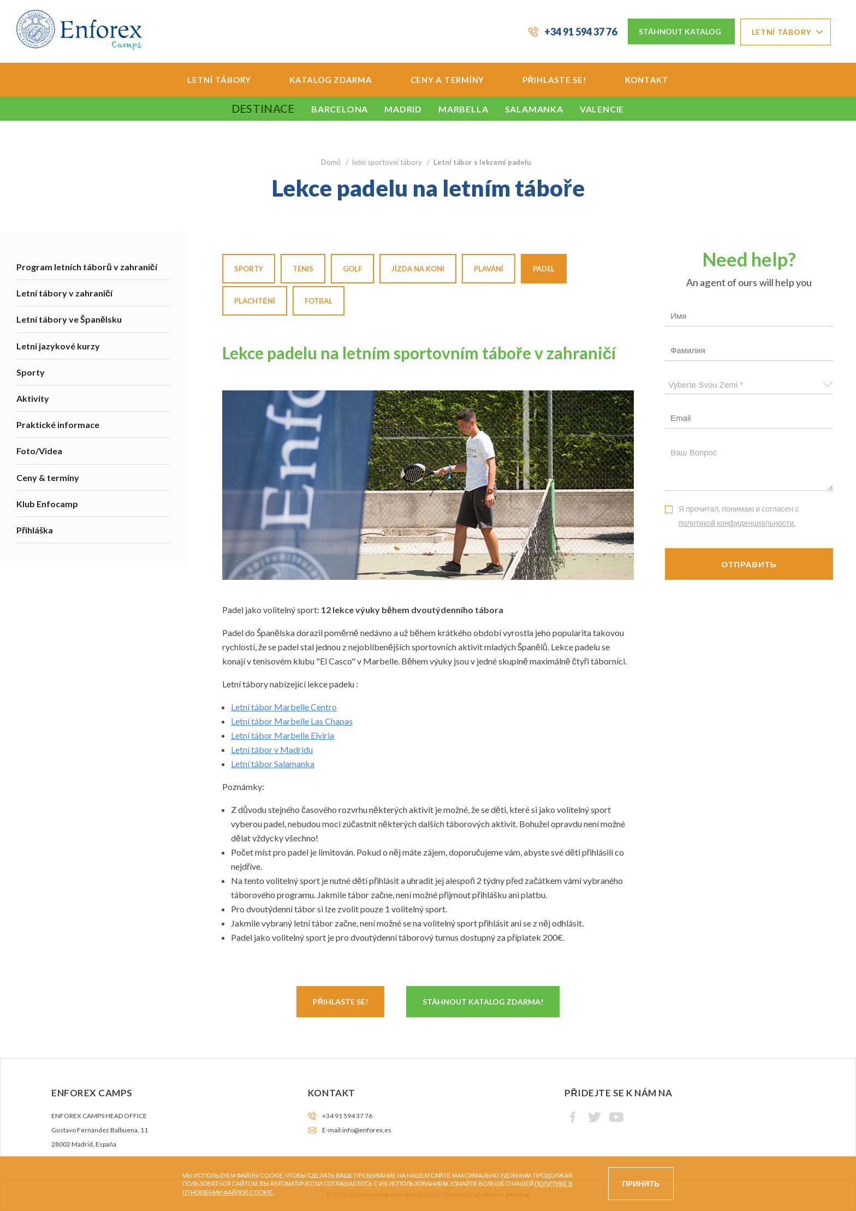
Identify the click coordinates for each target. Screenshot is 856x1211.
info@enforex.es (366, 1130)
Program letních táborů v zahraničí (86, 267)
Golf (352, 268)
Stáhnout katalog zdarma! (483, 1001)
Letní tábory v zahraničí (64, 293)
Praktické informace (57, 424)
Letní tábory (781, 32)
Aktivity (32, 398)
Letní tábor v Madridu (272, 749)
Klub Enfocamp (47, 503)
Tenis (303, 268)
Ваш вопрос (749, 466)
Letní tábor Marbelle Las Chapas (292, 721)
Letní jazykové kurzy (58, 346)
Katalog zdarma (330, 80)
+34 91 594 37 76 (580, 32)
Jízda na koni (417, 268)
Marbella (463, 109)
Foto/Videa (39, 451)
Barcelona (339, 109)
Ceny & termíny (47, 477)
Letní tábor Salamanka (272, 763)
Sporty (30, 372)
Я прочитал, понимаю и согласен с (739, 515)
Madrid (403, 109)
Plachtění (254, 300)
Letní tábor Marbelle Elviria (282, 735)
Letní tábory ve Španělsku (69, 319)
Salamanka (534, 109)
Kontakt (647, 80)
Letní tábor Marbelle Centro (284, 707)
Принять (640, 1183)
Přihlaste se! (554, 80)
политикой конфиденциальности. (737, 522)
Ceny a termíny (448, 80)
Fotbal (318, 300)
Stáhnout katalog (680, 31)
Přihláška (34, 530)
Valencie (602, 109)
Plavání (488, 268)
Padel (544, 268)
